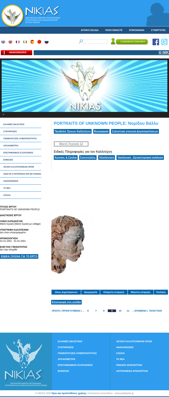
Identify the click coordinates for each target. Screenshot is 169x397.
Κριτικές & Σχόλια (66, 157)
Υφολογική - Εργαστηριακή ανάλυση (140, 157)
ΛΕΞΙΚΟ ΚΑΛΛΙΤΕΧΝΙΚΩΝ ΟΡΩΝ (18, 167)
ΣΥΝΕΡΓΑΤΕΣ (158, 30)
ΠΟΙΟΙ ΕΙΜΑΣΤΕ (113, 30)
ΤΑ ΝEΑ (7, 188)
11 (128, 310)
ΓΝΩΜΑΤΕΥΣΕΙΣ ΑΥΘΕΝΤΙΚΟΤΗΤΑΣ (20, 138)
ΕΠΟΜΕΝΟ (140, 310)
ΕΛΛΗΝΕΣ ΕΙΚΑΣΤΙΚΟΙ (13, 124)
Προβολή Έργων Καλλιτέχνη (73, 131)
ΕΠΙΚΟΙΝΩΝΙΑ (136, 30)
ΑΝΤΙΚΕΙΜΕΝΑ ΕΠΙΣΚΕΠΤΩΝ (132, 371)
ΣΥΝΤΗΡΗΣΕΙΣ (10, 131)
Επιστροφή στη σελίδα (66, 302)
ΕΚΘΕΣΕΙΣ (8, 160)
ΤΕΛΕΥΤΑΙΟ (155, 310)
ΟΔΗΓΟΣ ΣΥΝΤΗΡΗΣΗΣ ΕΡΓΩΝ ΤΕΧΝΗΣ (22, 174)
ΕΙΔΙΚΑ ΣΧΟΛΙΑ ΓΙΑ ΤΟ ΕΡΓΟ (19, 256)
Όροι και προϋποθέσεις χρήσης (68, 393)
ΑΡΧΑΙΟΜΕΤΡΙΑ (10, 146)
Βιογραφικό (101, 131)
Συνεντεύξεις (88, 157)
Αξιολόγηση (106, 157)
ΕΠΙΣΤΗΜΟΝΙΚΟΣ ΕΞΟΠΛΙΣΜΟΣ (18, 153)
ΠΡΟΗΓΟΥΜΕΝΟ (71, 310)
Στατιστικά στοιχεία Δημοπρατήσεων (135, 131)
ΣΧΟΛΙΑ (7, 195)
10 (120, 310)
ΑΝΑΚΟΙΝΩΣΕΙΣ (10, 181)
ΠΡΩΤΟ (56, 310)
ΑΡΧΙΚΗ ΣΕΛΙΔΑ (90, 30)
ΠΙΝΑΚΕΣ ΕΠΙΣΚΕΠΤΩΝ (129, 365)
